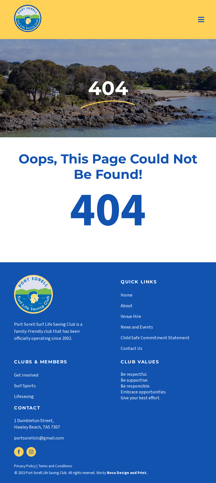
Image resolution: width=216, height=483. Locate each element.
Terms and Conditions (55, 466)
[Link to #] (201, 19)
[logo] (27, 7)
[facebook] (19, 452)
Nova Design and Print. (127, 472)
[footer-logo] (33, 277)
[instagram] (31, 452)
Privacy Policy (25, 466)
